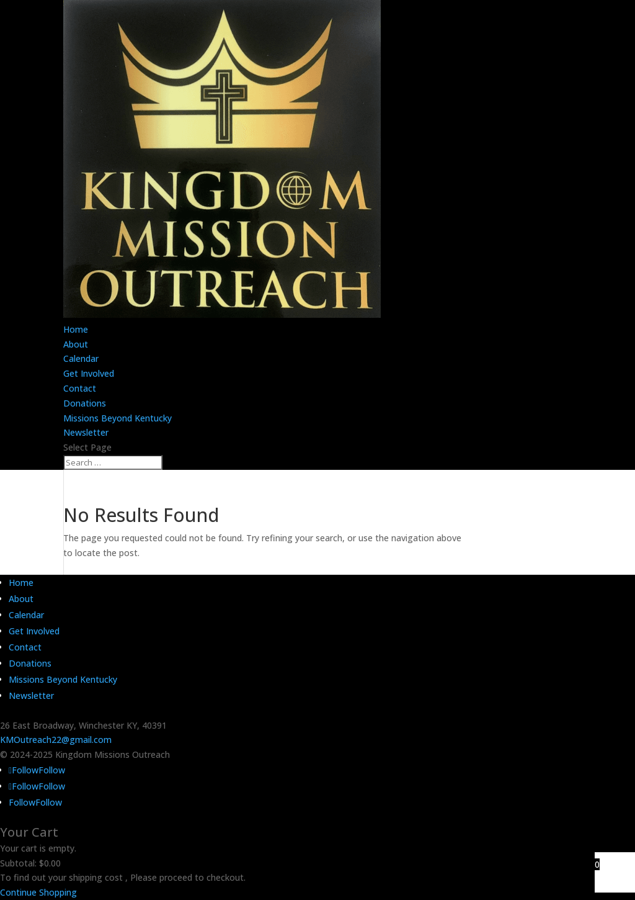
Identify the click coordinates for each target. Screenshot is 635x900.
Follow (51, 770)
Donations (84, 403)
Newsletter (86, 432)
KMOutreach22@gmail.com (56, 739)
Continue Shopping (38, 892)
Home (75, 329)
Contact (79, 388)
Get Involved (88, 373)
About (75, 344)
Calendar (81, 358)
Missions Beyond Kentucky (117, 418)
